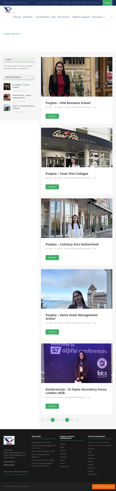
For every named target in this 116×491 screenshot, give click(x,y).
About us (39, 3)
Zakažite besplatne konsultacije (90, 3)
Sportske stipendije (42, 17)
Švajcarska (91, 458)
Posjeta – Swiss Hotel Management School (72, 317)
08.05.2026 (15, 112)
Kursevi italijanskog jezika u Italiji (43, 451)
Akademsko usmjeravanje (81, 17)
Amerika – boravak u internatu (98, 442)
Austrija (62, 451)
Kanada (62, 463)
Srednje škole (27, 17)
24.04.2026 (49, 107)
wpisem (59, 107)
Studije (53, 17)
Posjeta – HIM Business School (68, 103)
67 (72, 420)
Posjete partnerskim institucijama (78, 107)
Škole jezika (17, 17)
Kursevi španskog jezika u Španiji (43, 460)
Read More (52, 116)
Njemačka (63, 454)
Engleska (91, 449)
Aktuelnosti (75, 3)
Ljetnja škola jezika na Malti (41, 442)
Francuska (63, 457)
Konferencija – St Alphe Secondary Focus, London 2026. (76, 391)
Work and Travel (63, 17)
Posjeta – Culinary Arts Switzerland (72, 244)
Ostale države (64, 467)
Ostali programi (97, 17)
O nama (46, 3)
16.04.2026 (49, 397)
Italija (62, 447)
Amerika (62, 444)
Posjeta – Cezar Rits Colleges (67, 174)
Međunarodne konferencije (75, 397)
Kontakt (107, 3)
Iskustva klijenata (65, 3)
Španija (62, 460)
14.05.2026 (15, 91)
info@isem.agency (9, 465)
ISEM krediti (54, 3)
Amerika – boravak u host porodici (99, 446)
